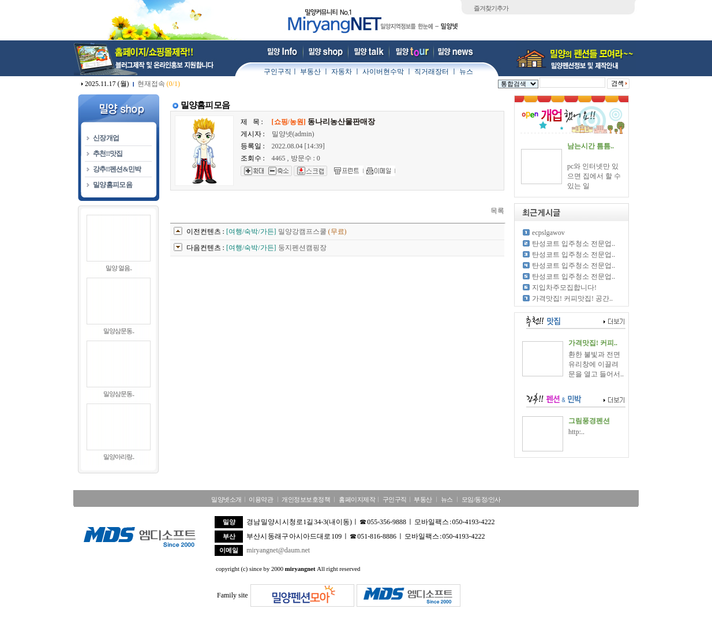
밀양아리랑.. (118, 456)
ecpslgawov (548, 233)
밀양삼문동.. (118, 330)
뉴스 (466, 72)
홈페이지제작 (357, 499)
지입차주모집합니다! (564, 287)
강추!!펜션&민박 (117, 169)
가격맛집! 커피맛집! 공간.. (572, 298)
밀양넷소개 (226, 499)
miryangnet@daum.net (278, 550)
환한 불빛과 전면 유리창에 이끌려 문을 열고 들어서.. (596, 364)
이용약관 (261, 499)
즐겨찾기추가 (491, 8)
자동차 (341, 72)
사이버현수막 (383, 72)
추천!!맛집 (108, 154)
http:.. (576, 432)
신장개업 (106, 138)
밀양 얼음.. (119, 267)
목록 (497, 211)
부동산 (310, 72)
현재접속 (158, 84)
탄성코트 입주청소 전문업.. (573, 244)
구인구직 (277, 72)
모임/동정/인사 (481, 499)
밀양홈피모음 (112, 185)
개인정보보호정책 (306, 499)
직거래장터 (431, 72)
